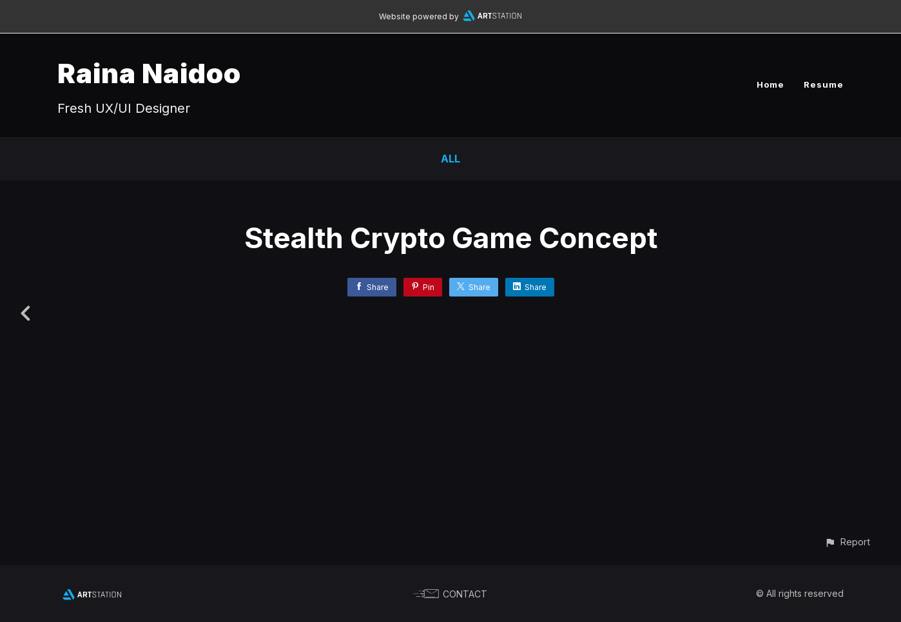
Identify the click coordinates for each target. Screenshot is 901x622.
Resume (824, 84)
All (450, 158)
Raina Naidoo (149, 73)
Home (770, 84)
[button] (847, 542)
